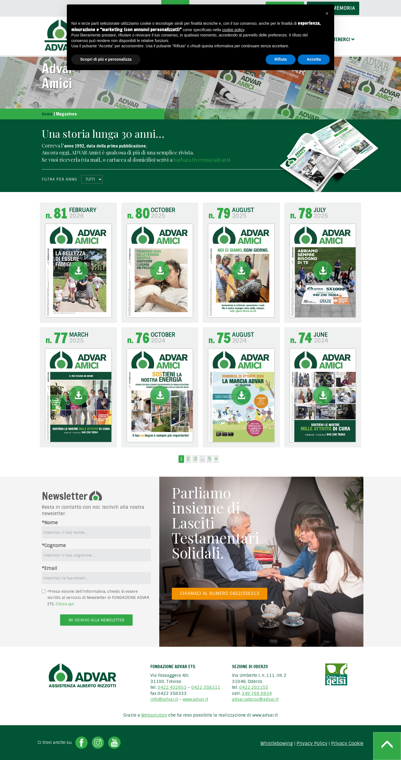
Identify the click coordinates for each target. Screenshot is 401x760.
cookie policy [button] (233, 30)
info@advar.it (164, 699)
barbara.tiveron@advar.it (202, 159)
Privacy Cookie (347, 743)
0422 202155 (253, 687)
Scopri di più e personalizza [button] (105, 59)
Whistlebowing (276, 743)
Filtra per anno (59, 179)
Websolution (154, 715)
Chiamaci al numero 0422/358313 (219, 593)
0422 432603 (172, 687)
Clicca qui (65, 603)
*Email (49, 568)
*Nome (50, 523)
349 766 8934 (257, 693)
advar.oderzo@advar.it (255, 699)
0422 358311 (205, 687)
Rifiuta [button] (281, 59)
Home (47, 114)
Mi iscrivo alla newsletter (96, 620)
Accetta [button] (314, 59)
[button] (326, 13)
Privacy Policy (312, 743)
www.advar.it (195, 699)
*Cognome (54, 546)
